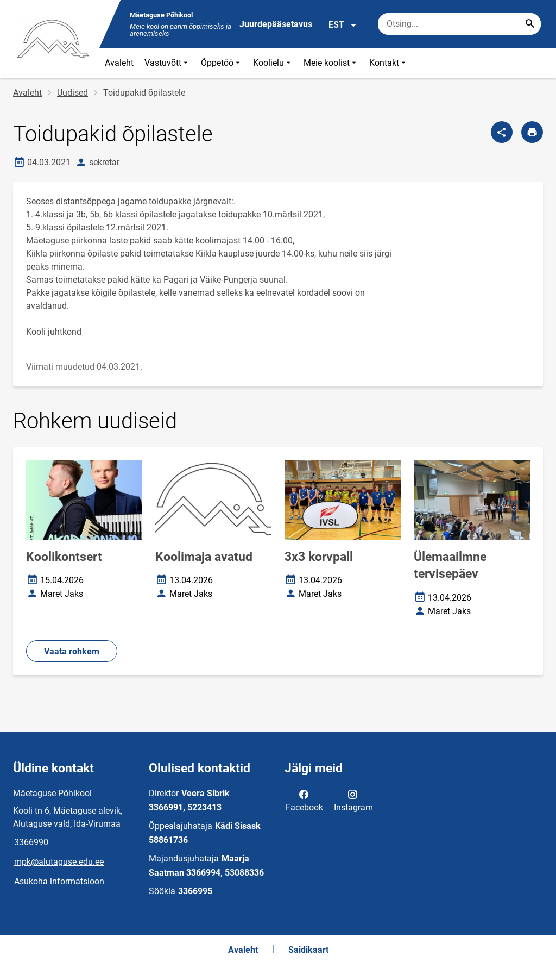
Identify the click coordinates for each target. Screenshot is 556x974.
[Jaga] (502, 132)
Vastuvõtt (167, 63)
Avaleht (119, 63)
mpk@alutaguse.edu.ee (59, 862)
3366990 (31, 842)
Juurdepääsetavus (275, 24)
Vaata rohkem (71, 651)
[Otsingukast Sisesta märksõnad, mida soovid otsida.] (459, 24)
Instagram (353, 800)
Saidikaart (308, 950)
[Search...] (530, 24)
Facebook (304, 800)
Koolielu (273, 63)
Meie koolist (331, 63)
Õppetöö (221, 63)
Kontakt (388, 63)
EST (342, 25)
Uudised (72, 93)
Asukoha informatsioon (59, 881)
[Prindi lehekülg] (532, 132)
